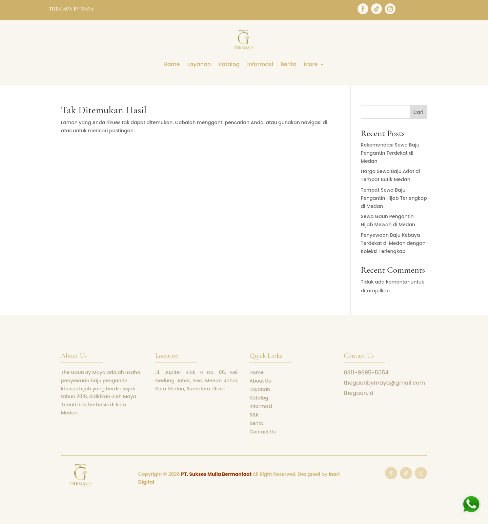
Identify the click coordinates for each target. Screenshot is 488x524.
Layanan (199, 65)
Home (172, 65)
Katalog (229, 65)
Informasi (260, 65)
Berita (289, 65)
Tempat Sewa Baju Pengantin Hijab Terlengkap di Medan (394, 198)
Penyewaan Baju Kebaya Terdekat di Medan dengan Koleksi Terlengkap (393, 243)
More (311, 65)
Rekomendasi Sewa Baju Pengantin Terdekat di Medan (390, 152)
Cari (418, 112)
